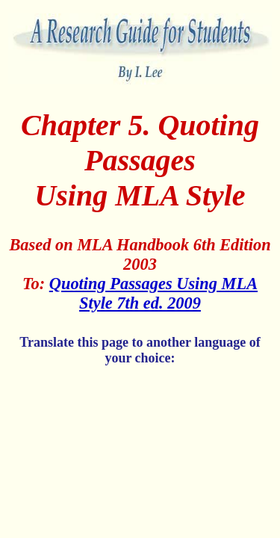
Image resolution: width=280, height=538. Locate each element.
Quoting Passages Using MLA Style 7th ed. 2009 (153, 293)
